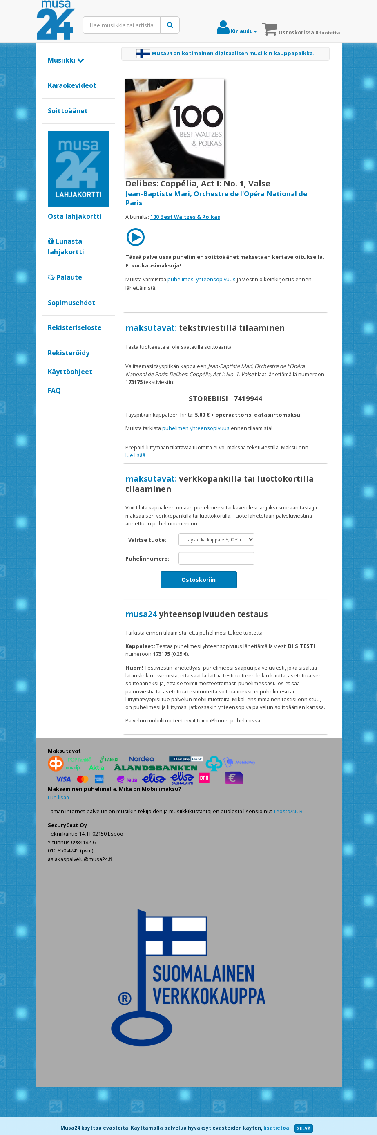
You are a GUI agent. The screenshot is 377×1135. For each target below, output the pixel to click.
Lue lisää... (60, 845)
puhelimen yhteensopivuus (196, 428)
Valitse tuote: (147, 588)
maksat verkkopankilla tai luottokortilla (180, 455)
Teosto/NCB (288, 860)
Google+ (52, 404)
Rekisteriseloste (75, 327)
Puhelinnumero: (147, 607)
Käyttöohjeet (70, 371)
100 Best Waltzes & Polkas (185, 216)
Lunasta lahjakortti (66, 246)
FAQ (54, 390)
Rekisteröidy (68, 352)
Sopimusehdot (71, 302)
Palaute (65, 277)
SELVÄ (303, 1128)
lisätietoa (276, 1128)
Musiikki (66, 60)
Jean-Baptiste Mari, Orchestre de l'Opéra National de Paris (216, 198)
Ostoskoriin (198, 628)
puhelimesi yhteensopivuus (201, 279)
